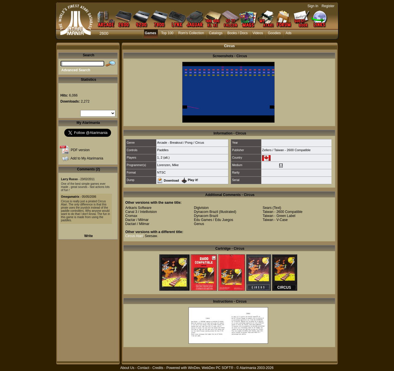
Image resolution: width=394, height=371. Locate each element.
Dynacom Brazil (206, 212)
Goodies (274, 33)
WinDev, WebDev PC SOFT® (210, 368)
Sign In (313, 6)
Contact (143, 368)
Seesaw (151, 236)
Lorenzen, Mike (167, 165)
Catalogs (215, 33)
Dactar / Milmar (137, 220)
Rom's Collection (191, 33)
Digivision (201, 208)
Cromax (131, 216)
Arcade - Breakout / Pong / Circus (180, 142)
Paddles (162, 150)
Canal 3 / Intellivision (141, 212)
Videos (258, 33)
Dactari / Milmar (137, 224)
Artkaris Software (138, 208)
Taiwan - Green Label (279, 216)
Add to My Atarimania (87, 158)
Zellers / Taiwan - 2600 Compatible (286, 150)
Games (150, 33)
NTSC (161, 172)
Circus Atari (134, 236)
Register (328, 6)
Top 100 (167, 33)
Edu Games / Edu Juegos (213, 220)
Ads (289, 33)
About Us (127, 368)
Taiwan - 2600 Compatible (282, 212)
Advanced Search (75, 70)
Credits (157, 368)
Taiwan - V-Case (275, 220)
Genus (199, 224)
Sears (267, 208)
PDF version (80, 150)
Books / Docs (237, 33)
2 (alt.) (165, 157)
